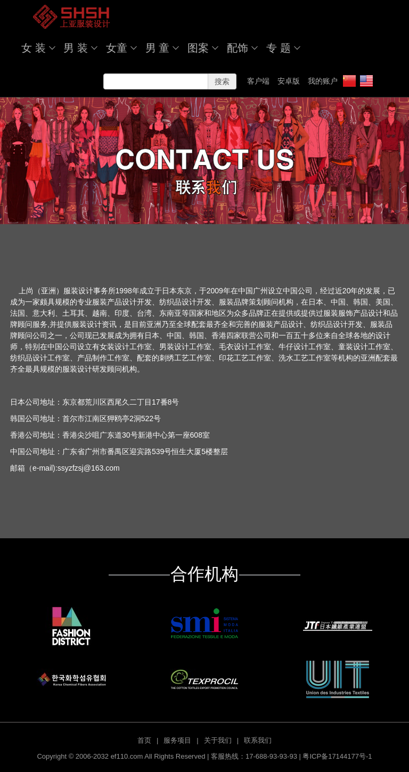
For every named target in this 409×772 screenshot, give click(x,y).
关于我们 (218, 740)
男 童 (157, 48)
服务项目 (177, 740)
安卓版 (288, 81)
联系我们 (258, 740)
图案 (198, 48)
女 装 (33, 48)
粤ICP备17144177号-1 (337, 756)
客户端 (258, 81)
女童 (116, 48)
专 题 (278, 48)
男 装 (75, 48)
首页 (144, 740)
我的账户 (323, 81)
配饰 (237, 48)
